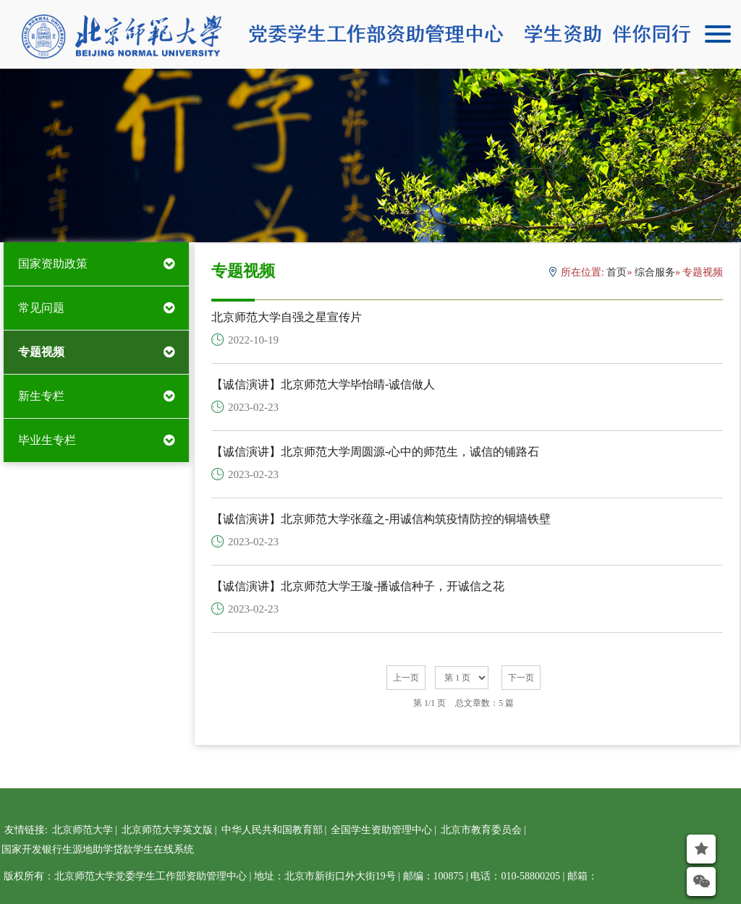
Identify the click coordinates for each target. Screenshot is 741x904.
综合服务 (655, 272)
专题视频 (41, 352)
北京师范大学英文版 (167, 829)
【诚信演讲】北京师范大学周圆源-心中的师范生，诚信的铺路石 (375, 451)
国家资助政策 (53, 263)
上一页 (406, 678)
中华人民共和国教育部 (272, 829)
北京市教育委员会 (481, 829)
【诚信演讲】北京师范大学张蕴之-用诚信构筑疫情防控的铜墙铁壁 (381, 519)
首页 (616, 272)
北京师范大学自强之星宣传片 (286, 317)
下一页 (521, 678)
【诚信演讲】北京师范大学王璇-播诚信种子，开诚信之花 (357, 586)
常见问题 (41, 308)
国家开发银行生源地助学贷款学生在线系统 (97, 849)
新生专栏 (41, 396)
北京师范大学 (82, 829)
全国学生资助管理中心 (381, 829)
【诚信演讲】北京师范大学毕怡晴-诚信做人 (323, 384)
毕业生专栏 (47, 440)
